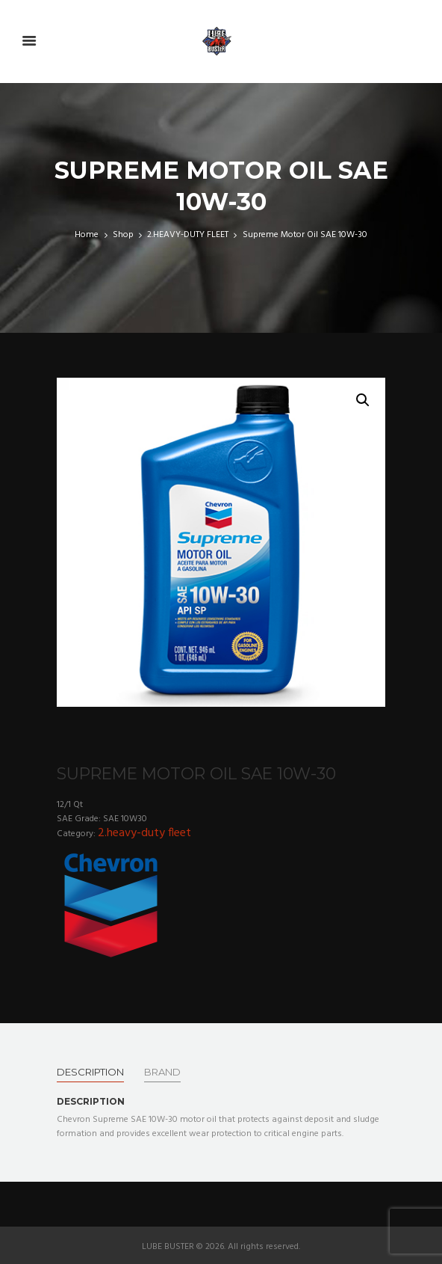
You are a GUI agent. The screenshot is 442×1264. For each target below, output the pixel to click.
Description (90, 1072)
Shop (123, 235)
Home (87, 235)
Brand (162, 1072)
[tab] (90, 1071)
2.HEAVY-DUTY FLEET (187, 235)
